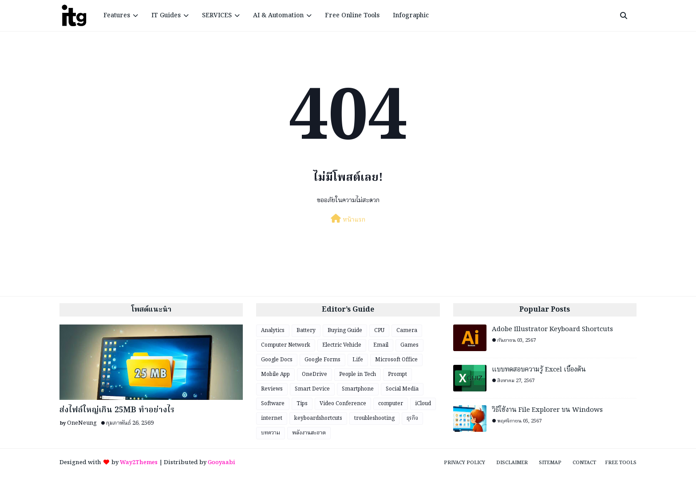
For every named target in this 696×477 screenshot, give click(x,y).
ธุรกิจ (412, 418)
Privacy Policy (464, 463)
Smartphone (358, 389)
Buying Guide (345, 330)
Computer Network (285, 345)
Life (357, 360)
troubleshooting (374, 418)
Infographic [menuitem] (411, 15)
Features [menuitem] (116, 15)
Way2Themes (139, 462)
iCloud (423, 403)
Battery (306, 330)
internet (271, 418)
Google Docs (277, 360)
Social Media (402, 389)
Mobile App (275, 374)
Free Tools (621, 463)
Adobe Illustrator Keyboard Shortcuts (552, 330)
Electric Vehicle (341, 345)
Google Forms (322, 360)
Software (273, 403)
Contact (584, 463)
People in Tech (357, 374)
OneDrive (314, 374)
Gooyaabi (221, 462)
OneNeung (82, 423)
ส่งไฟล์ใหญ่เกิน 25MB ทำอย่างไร (116, 410)
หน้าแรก (348, 219)
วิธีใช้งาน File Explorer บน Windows (547, 410)
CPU (379, 330)
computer (390, 403)
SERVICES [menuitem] (217, 15)
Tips (302, 403)
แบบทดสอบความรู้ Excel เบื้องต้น (539, 370)
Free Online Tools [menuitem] (352, 15)
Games (409, 345)
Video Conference (343, 403)
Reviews (272, 389)
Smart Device (312, 389)
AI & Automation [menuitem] (278, 15)
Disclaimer (512, 463)
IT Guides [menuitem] (166, 15)
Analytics (273, 330)
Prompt (397, 374)
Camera (406, 330)
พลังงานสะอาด (309, 433)
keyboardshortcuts (318, 418)
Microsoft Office (396, 360)
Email (380, 345)
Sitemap (550, 463)
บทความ (270, 433)
